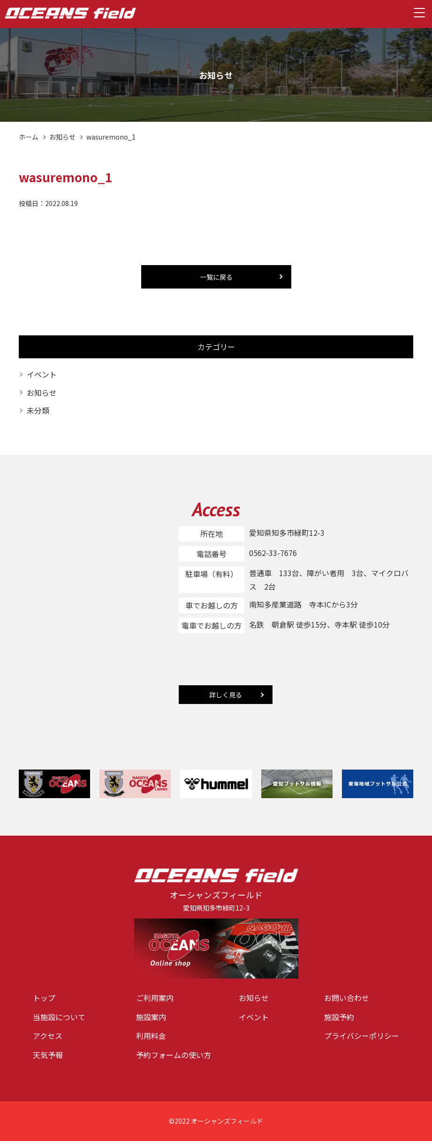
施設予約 (339, 1017)
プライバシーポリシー (361, 1035)
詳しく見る (225, 694)
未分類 (38, 410)
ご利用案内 (155, 998)
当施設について (59, 1017)
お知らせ (62, 136)
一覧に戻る (216, 277)
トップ (44, 998)
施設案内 (151, 1017)
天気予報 (48, 1055)
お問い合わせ (346, 998)
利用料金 (151, 1035)
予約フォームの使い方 (173, 1055)
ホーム (28, 136)
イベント (42, 374)
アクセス (47, 1035)
